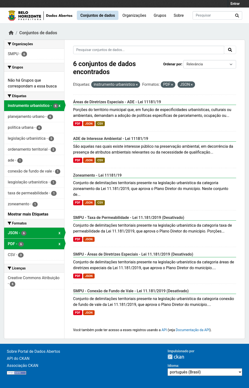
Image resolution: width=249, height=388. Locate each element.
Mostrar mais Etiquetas (28, 214)
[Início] (11, 32)
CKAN (176, 356)
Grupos (160, 15)
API (164, 330)
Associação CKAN (22, 365)
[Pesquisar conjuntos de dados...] (217, 15)
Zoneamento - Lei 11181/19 (97, 175)
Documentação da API (193, 330)
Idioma (173, 366)
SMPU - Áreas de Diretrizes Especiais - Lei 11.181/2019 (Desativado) (133, 254)
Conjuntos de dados (97, 15)
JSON (89, 123)
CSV (100, 123)
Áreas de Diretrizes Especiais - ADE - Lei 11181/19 (117, 102)
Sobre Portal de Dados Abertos (33, 351)
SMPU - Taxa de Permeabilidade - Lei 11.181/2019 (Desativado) (128, 217)
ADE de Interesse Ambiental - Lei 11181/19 (110, 138)
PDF (77, 123)
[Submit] (237, 15)
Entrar (235, 4)
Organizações (134, 15)
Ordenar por (172, 64)
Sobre (179, 15)
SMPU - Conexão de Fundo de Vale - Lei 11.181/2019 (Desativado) (131, 291)
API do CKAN (18, 358)
